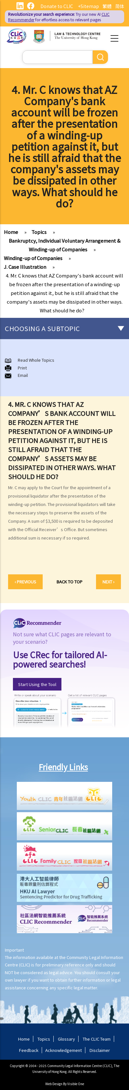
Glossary (66, 1039)
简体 (119, 6)
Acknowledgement (63, 1050)
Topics (39, 231)
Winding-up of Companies (33, 258)
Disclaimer (100, 1050)
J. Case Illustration (25, 266)
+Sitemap (88, 6)
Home (11, 231)
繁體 (107, 6)
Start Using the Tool (37, 684)
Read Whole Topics (36, 360)
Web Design (53, 1083)
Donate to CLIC (56, 6)
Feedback (28, 1050)
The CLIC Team (97, 1039)
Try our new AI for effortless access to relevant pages (59, 16)
